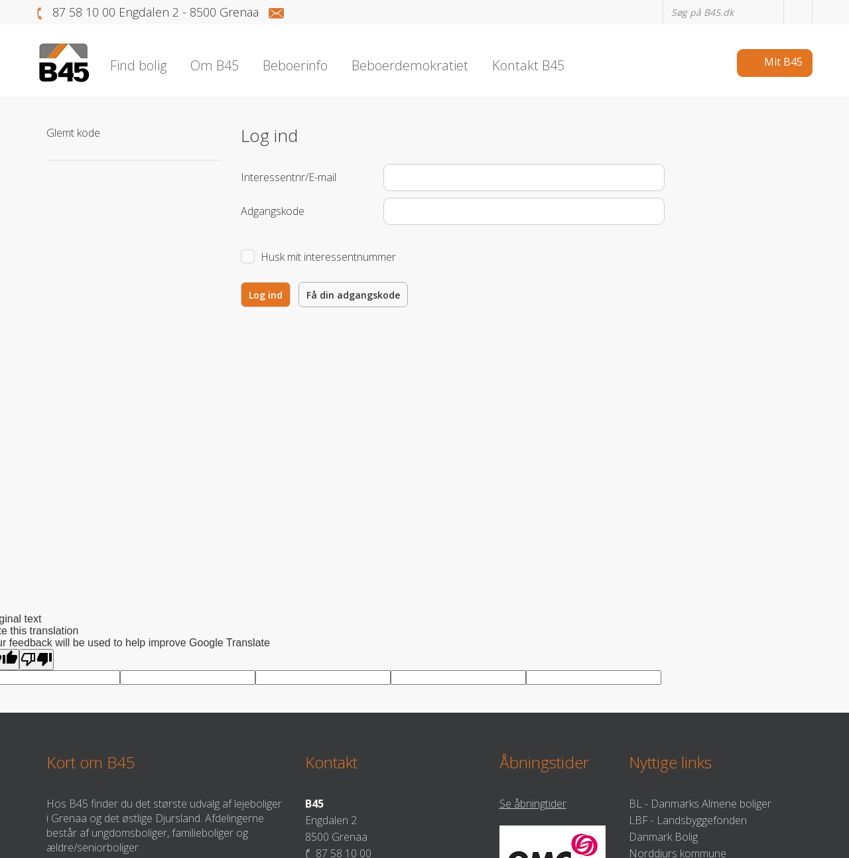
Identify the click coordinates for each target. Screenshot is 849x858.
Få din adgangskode (353, 295)
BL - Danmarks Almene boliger (700, 803)
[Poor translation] (36, 659)
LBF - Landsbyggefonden (688, 820)
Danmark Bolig (663, 836)
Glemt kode (73, 132)
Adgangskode (272, 211)
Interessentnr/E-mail (288, 177)
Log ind (266, 295)
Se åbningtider (532, 803)
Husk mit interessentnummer (328, 257)
